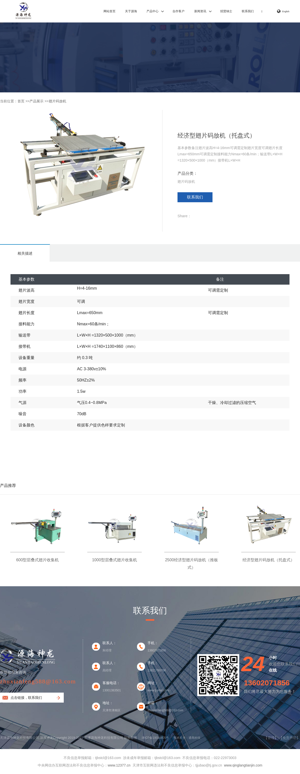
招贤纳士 (226, 11)
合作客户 (178, 11)
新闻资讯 (200, 11)
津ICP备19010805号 (155, 738)
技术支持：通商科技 (187, 738)
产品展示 (37, 101)
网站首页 (110, 11)
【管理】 (271, 738)
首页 (21, 101)
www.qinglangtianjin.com (243, 765)
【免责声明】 (289, 738)
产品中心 (152, 11)
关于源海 (131, 11)
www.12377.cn (119, 765)
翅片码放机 (57, 101)
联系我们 (248, 11)
